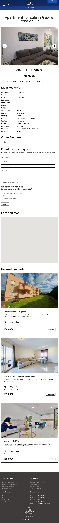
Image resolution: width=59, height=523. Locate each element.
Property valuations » (35, 488)
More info (51, 329)
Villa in (6, 488)
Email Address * (7, 166)
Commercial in (9, 484)
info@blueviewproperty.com (43, 503)
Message (5, 170)
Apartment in (15, 311)
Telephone (5, 162)
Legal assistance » (34, 484)
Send (5, 204)
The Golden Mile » (6, 500)
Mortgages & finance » (35, 486)
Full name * (6, 157)
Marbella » (4, 496)
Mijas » (3, 498)
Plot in (8, 482)
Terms (35, 520)
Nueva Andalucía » (6, 502)
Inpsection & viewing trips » (37, 482)
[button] (4, 5)
